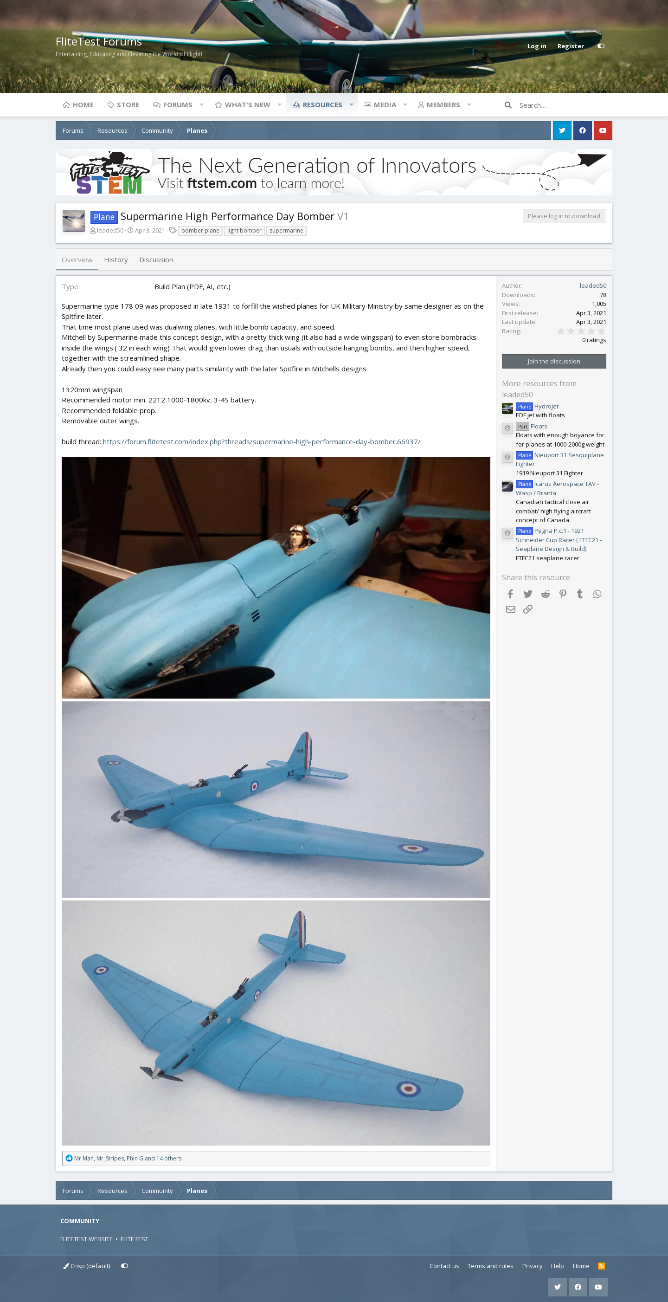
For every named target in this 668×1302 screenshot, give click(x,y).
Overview (77, 259)
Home (83, 104)
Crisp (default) (86, 1266)
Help (557, 1266)
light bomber (244, 230)
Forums (178, 104)
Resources (322, 104)
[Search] (566, 105)
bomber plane (200, 230)
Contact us (444, 1266)
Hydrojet (537, 406)
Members (443, 104)
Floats (531, 426)
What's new (247, 104)
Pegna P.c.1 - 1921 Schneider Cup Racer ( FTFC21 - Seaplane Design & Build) (559, 539)
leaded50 (110, 230)
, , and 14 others (127, 1158)
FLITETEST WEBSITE (86, 1239)
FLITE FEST (134, 1239)
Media (385, 104)
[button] (201, 104)
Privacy (532, 1266)
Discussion (156, 259)
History (116, 259)
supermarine (286, 230)
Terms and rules (491, 1266)
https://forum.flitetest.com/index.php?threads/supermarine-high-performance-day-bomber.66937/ (262, 441)
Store (128, 104)
